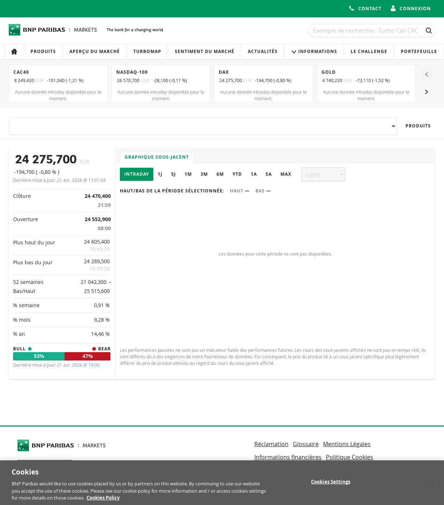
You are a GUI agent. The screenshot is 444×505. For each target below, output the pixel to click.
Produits (43, 51)
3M (204, 174)
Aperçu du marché (94, 51)
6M (220, 174)
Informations (314, 51)
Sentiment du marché (204, 51)
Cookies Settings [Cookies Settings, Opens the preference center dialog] (330, 485)
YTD (237, 174)
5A (269, 174)
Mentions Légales (347, 444)
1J (160, 174)
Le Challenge (369, 51)
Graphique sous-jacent (157, 157)
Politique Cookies (349, 457)
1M (188, 174)
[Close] (432, 485)
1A (254, 174)
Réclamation (271, 444)
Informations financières (288, 457)
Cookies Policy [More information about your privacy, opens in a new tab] (103, 501)
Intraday (136, 174)
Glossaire (306, 444)
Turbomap (147, 51)
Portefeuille (419, 51)
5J (173, 174)
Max (285, 174)
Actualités (263, 51)
